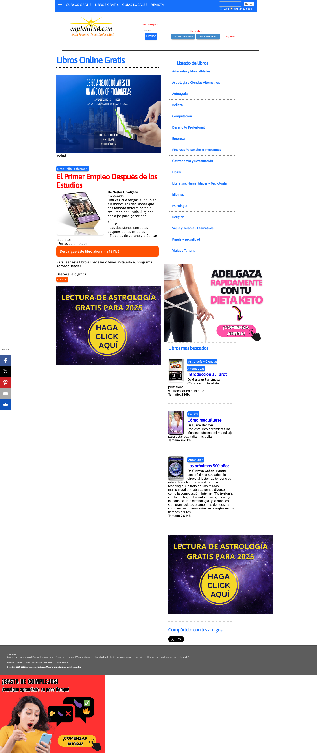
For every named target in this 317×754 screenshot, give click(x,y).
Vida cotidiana (124, 657)
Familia (99, 657)
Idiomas (178, 194)
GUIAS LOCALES (134, 5)
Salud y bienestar (65, 657)
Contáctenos (61, 662)
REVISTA (157, 5)
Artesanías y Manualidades (191, 71)
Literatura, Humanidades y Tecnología (199, 183)
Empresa (178, 138)
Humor (150, 657)
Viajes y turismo (84, 657)
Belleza (177, 105)
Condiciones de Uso (27, 662)
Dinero (35, 657)
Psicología (179, 206)
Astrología (109, 657)
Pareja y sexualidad (186, 239)
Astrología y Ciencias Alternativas (196, 82)
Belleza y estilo (23, 657)
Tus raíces (140, 657)
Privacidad (46, 662)
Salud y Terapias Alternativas (192, 228)
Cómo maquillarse (204, 420)
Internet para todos (176, 657)
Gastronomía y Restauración (192, 161)
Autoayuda (180, 94)
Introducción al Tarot (207, 374)
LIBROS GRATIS (107, 5)
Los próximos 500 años (208, 465)
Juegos (160, 657)
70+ (189, 657)
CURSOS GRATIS (78, 5)
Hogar (176, 172)
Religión (178, 217)
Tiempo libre (47, 657)
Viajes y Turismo (183, 250)
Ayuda (10, 662)
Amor (10, 657)
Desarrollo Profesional (72, 168)
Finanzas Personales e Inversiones (196, 150)
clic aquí (62, 279)
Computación (182, 116)
